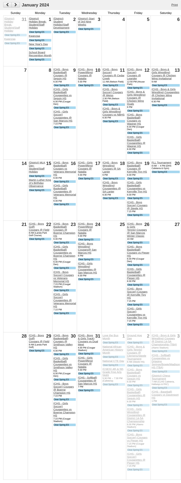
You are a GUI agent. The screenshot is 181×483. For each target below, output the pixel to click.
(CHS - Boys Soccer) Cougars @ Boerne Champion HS (63, 388)
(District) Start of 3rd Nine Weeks (86, 21)
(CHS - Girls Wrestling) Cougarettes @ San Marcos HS (87, 268)
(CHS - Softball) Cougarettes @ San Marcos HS (87, 380)
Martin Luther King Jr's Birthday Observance (40, 182)
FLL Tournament (161, 162)
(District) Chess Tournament (161, 377)
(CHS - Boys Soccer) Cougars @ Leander (134, 74)
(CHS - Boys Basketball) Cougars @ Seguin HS (60, 74)
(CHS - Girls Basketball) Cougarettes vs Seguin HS (62, 94)
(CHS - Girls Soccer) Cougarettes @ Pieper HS (136, 458)
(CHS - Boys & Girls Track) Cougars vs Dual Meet (88, 340)
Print (174, 5)
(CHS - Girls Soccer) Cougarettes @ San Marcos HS (62, 116)
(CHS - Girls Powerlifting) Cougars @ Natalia (85, 167)
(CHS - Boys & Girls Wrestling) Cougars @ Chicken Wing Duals (136, 97)
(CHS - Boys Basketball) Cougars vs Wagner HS (134, 119)
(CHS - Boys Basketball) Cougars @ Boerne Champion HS (64, 229)
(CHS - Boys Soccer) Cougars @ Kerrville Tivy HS (137, 293)
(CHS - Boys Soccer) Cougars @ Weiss (112, 92)
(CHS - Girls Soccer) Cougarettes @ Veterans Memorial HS (64, 300)
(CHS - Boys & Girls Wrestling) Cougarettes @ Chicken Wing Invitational (165, 94)
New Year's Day (38, 44)
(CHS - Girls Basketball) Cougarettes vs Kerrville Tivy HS (137, 187)
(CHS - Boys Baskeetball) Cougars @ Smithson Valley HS (63, 341)
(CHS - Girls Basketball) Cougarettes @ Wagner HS (136, 141)
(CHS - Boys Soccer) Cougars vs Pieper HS (137, 437)
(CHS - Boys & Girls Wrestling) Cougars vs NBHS (113, 111)
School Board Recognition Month (40, 54)
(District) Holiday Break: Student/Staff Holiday (12, 24)
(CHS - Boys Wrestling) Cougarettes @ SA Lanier (111, 187)
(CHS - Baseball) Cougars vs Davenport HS (165, 394)
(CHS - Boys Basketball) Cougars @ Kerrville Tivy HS (137, 167)
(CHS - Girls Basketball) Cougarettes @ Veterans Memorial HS (64, 191)
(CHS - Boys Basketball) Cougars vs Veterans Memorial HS (64, 168)
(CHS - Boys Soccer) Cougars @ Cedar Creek (113, 74)
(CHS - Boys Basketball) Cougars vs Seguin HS (134, 374)
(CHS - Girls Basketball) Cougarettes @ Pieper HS (136, 273)
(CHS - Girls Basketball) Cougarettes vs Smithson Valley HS (63, 364)
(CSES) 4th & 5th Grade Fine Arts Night (112, 372)
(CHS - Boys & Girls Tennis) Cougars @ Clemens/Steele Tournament (136, 352)
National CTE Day (113, 360)
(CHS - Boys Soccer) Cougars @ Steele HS (137, 205)
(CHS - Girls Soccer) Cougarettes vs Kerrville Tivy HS (137, 313)
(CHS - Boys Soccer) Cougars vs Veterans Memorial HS (63, 276)
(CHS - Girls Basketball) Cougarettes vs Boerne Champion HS (64, 252)
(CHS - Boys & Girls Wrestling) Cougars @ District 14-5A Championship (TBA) (164, 340)
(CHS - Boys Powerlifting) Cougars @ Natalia (85, 74)
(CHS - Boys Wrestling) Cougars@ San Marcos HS (87, 248)
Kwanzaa (9, 38)
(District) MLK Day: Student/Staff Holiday (37, 167)
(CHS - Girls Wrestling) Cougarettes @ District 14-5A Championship (136, 415)
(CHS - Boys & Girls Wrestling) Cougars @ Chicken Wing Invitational (164, 74)
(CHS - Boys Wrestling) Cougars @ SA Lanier (111, 167)
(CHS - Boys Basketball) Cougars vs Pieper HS (138, 251)
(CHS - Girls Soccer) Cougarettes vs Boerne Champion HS (64, 409)
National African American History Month (112, 349)
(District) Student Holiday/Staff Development (61, 23)
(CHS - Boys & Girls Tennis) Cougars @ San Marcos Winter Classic (137, 229)
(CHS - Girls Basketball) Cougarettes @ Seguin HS (136, 394)
